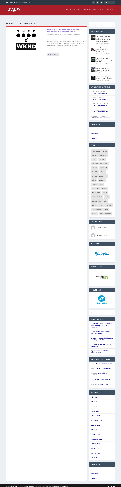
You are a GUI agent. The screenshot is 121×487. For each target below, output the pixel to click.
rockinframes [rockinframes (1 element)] (97, 195)
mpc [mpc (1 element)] (101, 183)
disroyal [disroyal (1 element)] (103, 153)
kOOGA (93, 90)
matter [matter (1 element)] (102, 178)
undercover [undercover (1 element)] (96, 208)
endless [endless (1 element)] (101, 158)
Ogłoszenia (98, 11)
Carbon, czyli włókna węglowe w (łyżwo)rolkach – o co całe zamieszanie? (103, 36)
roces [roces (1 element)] (105, 191)
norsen (57, 33)
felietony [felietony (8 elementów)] (103, 162)
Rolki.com (14, 485)
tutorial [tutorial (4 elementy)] (108, 203)
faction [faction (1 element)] (95, 162)
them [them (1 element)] (100, 203)
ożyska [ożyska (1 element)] (104, 187)
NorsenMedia (29, 485)
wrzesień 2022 (95, 423)
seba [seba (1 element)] (105, 199)
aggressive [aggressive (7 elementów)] (96, 149)
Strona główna (73, 11)
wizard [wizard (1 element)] (94, 212)
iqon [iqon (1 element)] (101, 174)
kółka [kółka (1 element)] (94, 178)
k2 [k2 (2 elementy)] (106, 174)
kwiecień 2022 (95, 433)
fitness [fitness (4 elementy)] (94, 166)
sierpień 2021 (95, 447)
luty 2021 (94, 456)
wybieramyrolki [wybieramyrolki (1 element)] (105, 212)
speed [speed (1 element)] (94, 203)
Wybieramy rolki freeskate (101, 116)
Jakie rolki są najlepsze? (100, 98)
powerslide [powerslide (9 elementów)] (96, 191)
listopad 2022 (95, 414)
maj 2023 (94, 400)
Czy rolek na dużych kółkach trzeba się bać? (104, 76)
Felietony (110, 11)
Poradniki (87, 11)
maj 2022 (94, 428)
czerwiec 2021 (95, 451)
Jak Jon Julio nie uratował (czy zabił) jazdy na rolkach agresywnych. (63, 29)
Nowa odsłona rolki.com (23, 2)
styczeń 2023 (95, 409)
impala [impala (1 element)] (94, 174)
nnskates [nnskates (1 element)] (95, 187)
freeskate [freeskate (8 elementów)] (103, 166)
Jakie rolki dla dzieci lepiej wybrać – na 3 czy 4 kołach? (104, 58)
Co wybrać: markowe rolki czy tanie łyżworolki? (103, 48)
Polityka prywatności (61, 485)
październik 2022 (96, 419)
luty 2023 (94, 405)
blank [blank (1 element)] (104, 149)
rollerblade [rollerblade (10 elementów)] (96, 199)
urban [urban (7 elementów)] (106, 208)
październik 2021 (96, 437)
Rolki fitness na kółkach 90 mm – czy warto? (104, 67)
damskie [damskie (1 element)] (95, 153)
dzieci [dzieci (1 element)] (94, 158)
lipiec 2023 (94, 395)
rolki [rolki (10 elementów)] (107, 195)
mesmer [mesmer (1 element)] (94, 183)
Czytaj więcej (53, 53)
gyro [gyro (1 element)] (103, 170)
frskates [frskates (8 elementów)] (95, 170)
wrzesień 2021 (95, 442)
